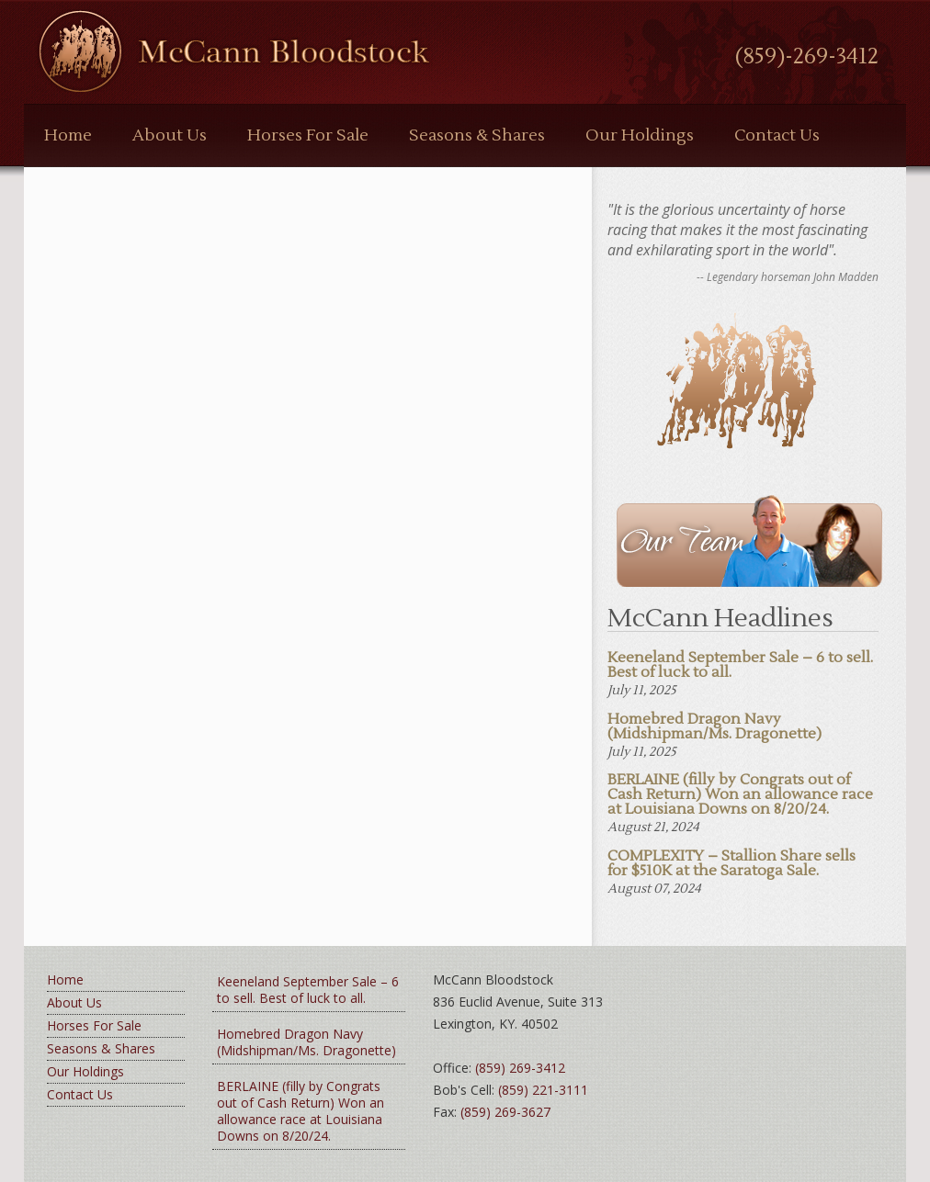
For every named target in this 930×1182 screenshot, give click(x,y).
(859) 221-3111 (543, 1089)
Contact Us (777, 135)
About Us (169, 135)
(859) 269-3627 (505, 1111)
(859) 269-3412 (520, 1067)
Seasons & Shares (477, 135)
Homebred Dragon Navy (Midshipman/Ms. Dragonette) (306, 1042)
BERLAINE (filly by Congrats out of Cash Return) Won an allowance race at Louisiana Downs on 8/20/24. (300, 1110)
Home (68, 135)
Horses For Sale (308, 135)
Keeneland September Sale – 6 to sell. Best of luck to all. (308, 990)
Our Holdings (639, 135)
